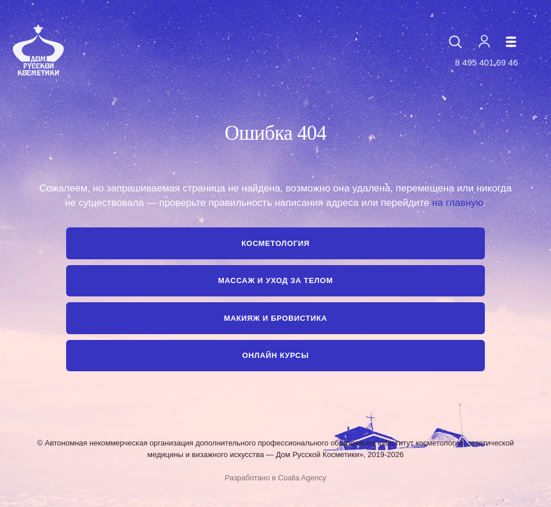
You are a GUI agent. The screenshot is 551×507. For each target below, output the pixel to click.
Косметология (275, 243)
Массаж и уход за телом (275, 280)
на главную (457, 202)
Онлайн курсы (275, 355)
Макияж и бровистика (275, 318)
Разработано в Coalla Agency (276, 477)
